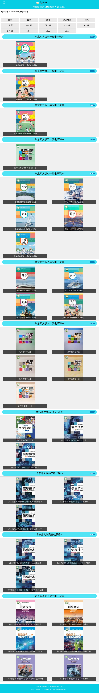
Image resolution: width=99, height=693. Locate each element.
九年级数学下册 (73, 379)
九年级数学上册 (25, 379)
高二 (48, 31)
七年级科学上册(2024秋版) (25, 202)
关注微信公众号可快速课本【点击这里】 (49, 7)
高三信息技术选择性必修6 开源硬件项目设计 (25, 590)
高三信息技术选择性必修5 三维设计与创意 (74, 563)
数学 (29, 20)
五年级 (48, 25)
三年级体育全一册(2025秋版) (25, 134)
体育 (48, 20)
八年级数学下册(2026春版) (25, 318)
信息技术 (67, 20)
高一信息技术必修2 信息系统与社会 (25, 467)
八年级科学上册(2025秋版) (25, 291)
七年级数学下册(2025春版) (73, 229)
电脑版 (38, 686)
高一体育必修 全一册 (25, 440)
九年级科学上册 (25, 352)
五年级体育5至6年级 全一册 (25, 168)
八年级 (86, 25)
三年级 (29, 25)
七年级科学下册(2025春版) (73, 202)
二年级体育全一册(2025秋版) (25, 99)
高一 (29, 31)
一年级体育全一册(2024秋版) (25, 65)
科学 (10, 20)
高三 (67, 31)
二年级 (10, 25)
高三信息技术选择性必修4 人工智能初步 (25, 563)
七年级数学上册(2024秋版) (25, 229)
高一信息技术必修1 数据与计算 (73, 440)
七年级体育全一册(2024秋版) (25, 256)
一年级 (86, 20)
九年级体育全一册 (25, 406)
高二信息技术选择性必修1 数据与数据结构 (25, 502)
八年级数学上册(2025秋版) (73, 291)
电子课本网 (5, 12)
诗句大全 (59, 686)
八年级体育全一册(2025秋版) (73, 318)
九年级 (10, 31)
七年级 (67, 25)
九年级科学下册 (73, 352)
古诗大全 (53, 686)
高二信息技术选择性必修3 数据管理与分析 (25, 529)
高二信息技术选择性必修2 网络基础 (74, 502)
